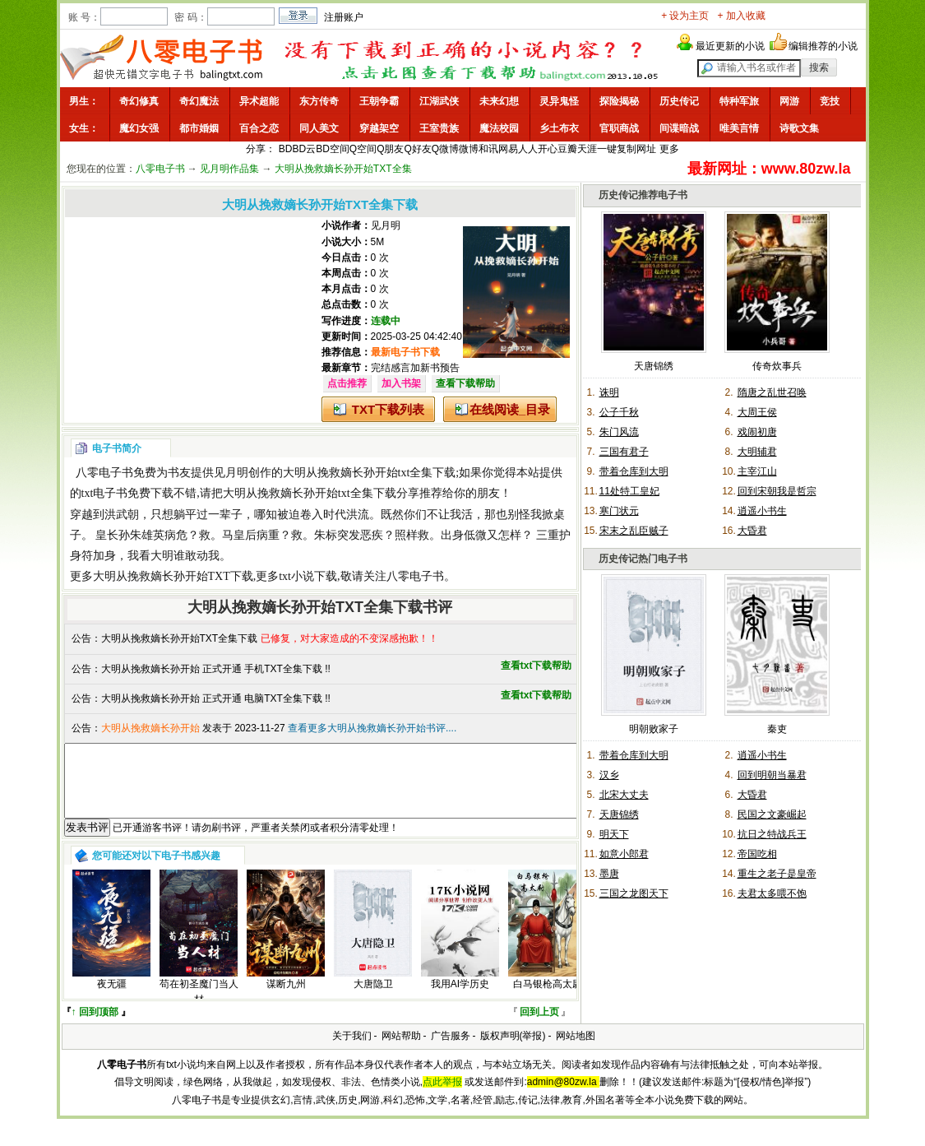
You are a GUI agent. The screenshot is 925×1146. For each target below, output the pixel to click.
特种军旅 (739, 101)
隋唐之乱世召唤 (772, 392)
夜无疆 (112, 998)
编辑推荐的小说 (823, 46)
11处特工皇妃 (629, 491)
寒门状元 (619, 511)
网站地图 (575, 1050)
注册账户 (343, 17)
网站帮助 (401, 1050)
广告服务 (450, 1050)
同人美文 (319, 128)
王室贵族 (439, 128)
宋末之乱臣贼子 (633, 530)
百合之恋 (259, 128)
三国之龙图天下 (633, 893)
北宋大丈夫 (624, 794)
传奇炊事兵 (777, 366)
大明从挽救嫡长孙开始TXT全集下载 (179, 638)
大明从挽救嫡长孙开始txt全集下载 (369, 472)
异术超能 (259, 101)
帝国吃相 (757, 854)
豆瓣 (567, 149)
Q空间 (363, 149)
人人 (528, 149)
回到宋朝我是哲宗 (777, 491)
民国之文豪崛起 (772, 814)
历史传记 (679, 101)
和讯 (488, 149)
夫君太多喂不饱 (772, 893)
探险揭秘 (619, 101)
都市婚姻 (199, 128)
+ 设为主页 (685, 15)
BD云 (304, 149)
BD (286, 149)
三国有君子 (624, 451)
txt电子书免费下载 (127, 493)
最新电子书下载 (405, 352)
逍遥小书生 (762, 511)
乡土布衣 (559, 128)
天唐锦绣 (653, 366)
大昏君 (752, 530)
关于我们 (352, 1050)
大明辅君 (757, 451)
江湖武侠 (439, 101)
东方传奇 (319, 101)
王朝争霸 (379, 101)
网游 (789, 101)
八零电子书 (160, 168)
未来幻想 (499, 101)
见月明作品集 (229, 168)
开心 (547, 149)
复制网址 (636, 149)
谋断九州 (286, 998)
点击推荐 (347, 383)
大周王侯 (757, 412)
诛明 (609, 392)
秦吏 (777, 729)
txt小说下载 (308, 576)
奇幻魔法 (199, 101)
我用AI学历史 (460, 998)
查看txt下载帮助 (536, 665)
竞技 (829, 101)
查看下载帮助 (465, 383)
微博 (469, 149)
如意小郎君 (624, 854)
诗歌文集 (799, 128)
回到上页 (539, 1026)
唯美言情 (739, 128)
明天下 (614, 834)
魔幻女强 (139, 128)
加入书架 (401, 383)
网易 (508, 149)
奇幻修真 (139, 101)
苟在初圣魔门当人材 (199, 1006)
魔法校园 (499, 128)
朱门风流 (619, 432)
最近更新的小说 (730, 46)
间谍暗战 (679, 128)
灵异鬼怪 (559, 101)
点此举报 (442, 1096)
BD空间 (332, 149)
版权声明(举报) (513, 1050)
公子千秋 (619, 412)
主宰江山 (757, 471)
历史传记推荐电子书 (643, 195)
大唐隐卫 (373, 998)
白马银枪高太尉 (547, 998)
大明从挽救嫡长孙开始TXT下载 (173, 576)
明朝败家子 (653, 729)
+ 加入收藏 (741, 15)
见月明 (385, 225)
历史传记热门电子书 (643, 558)
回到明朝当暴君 (772, 775)
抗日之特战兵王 (772, 834)
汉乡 (609, 775)
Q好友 (418, 149)
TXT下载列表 (388, 409)
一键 (607, 149)
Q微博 (445, 149)
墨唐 (609, 873)
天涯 (587, 149)
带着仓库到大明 (633, 471)
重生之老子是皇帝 (777, 873)
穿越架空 (379, 128)
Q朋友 (390, 149)
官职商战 (619, 128)
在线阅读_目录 (509, 409)
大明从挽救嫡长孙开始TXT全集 (343, 168)
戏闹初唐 (757, 432)
